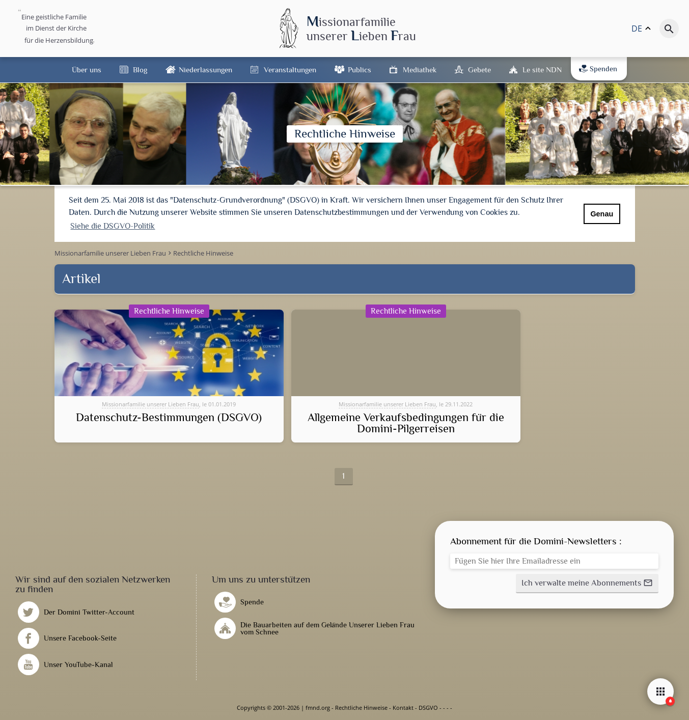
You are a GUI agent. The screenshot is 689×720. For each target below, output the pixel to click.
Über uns (86, 69)
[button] (587, 583)
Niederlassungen (205, 69)
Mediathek (419, 69)
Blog (140, 69)
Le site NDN (542, 69)
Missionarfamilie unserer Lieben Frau (150, 404)
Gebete (479, 69)
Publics (359, 69)
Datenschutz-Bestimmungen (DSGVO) (169, 417)
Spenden (598, 69)
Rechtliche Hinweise (361, 707)
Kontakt (403, 707)
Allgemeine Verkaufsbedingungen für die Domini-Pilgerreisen (406, 423)
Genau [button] (601, 214)
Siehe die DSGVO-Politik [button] (112, 226)
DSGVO (428, 707)
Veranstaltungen (290, 69)
